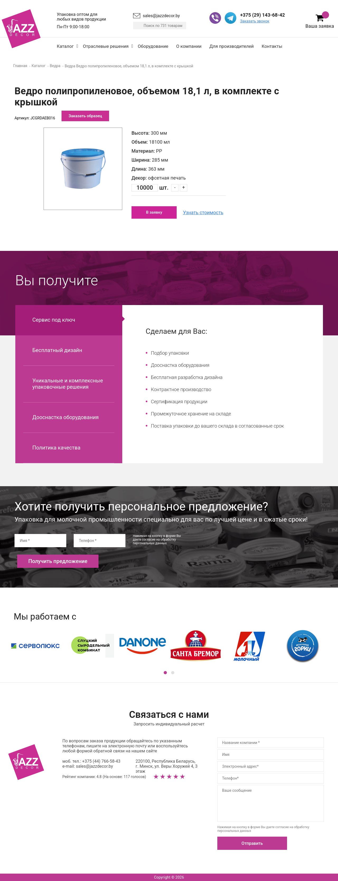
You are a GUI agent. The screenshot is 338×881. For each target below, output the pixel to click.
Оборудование (153, 46)
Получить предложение (57, 561)
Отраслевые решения (106, 46)
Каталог (65, 46)
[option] (83, 169)
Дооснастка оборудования (65, 417)
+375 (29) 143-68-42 (262, 15)
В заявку (154, 212)
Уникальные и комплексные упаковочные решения (67, 383)
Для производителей (231, 46)
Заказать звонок (254, 21)
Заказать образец (85, 116)
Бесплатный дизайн (57, 350)
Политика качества (56, 447)
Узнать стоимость (203, 212)
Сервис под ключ (53, 320)
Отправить (252, 843)
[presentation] (233, 544)
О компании (188, 46)
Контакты (272, 46)
